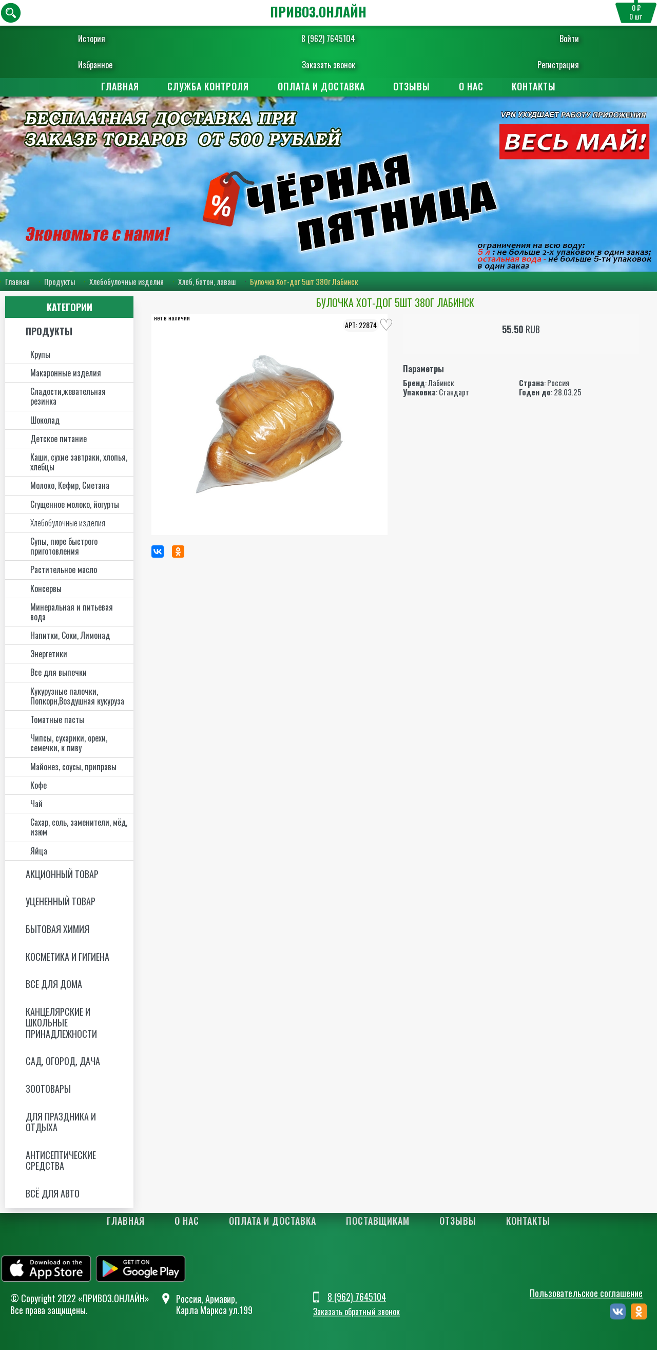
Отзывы (412, 86)
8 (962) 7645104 (328, 38)
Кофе (38, 785)
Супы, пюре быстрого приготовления (64, 546)
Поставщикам (378, 1220)
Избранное (95, 65)
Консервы (46, 588)
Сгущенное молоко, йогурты (74, 504)
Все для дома (54, 984)
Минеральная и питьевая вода (71, 612)
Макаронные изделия (65, 373)
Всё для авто (53, 1193)
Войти (569, 38)
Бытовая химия (57, 929)
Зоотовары (48, 1088)
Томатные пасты (57, 719)
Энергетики (48, 654)
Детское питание (58, 438)
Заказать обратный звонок (356, 1311)
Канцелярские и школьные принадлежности (61, 1022)
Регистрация (558, 65)
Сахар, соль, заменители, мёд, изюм (78, 827)
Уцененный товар (60, 901)
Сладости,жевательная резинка (68, 396)
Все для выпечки (58, 672)
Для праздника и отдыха (61, 1122)
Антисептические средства (61, 1160)
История (91, 38)
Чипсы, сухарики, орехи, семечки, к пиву (68, 743)
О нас (473, 86)
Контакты (537, 86)
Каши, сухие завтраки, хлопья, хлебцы (78, 462)
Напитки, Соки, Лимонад (70, 635)
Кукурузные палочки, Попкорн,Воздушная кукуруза (77, 696)
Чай (36, 803)
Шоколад (45, 420)
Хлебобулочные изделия (126, 281)
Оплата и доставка (320, 86)
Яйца (38, 851)
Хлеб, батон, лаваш (207, 281)
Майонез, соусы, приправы (73, 766)
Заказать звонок (328, 65)
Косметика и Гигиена (67, 956)
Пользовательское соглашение (586, 1293)
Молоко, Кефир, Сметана (69, 485)
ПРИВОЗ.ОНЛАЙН (318, 11)
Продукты (59, 281)
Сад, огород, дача (63, 1061)
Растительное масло (63, 569)
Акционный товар (62, 874)
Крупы (40, 354)
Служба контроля (206, 86)
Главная (117, 86)
